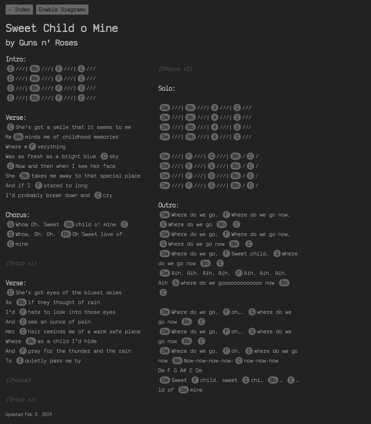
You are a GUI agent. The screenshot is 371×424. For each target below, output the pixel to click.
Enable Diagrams (62, 9)
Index (22, 9)
